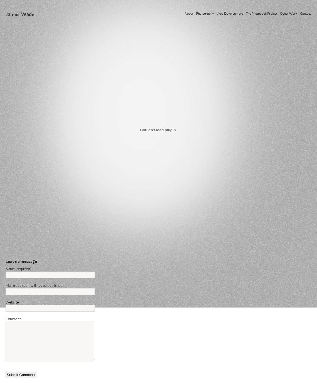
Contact (305, 13)
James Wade (20, 14)
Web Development (230, 13)
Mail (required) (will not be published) (35, 285)
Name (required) (18, 269)
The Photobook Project (261, 13)
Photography (205, 13)
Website (12, 302)
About (189, 13)
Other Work (288, 13)
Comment (13, 319)
